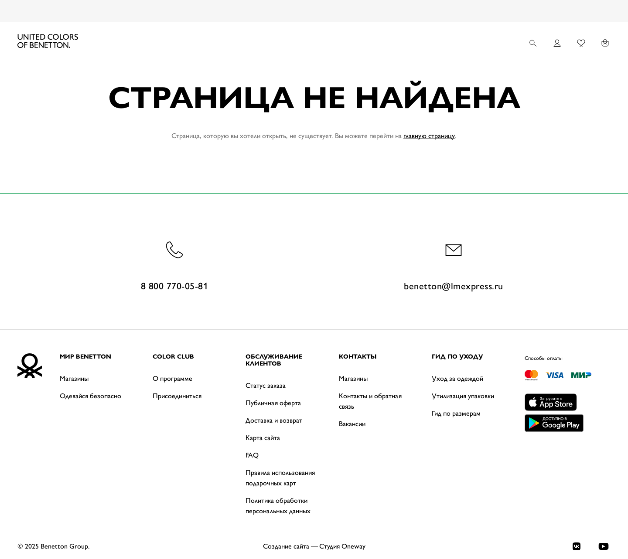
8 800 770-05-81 (174, 264)
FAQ (252, 455)
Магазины (74, 378)
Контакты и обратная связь (370, 401)
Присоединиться (177, 396)
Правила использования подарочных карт (280, 477)
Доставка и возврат (274, 420)
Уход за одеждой (457, 378)
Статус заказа (266, 385)
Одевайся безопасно (90, 396)
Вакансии (352, 424)
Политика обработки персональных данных (278, 505)
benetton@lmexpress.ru (453, 264)
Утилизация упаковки (463, 396)
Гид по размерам (456, 413)
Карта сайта (263, 438)
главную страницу (429, 136)
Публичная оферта (273, 403)
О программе (172, 378)
